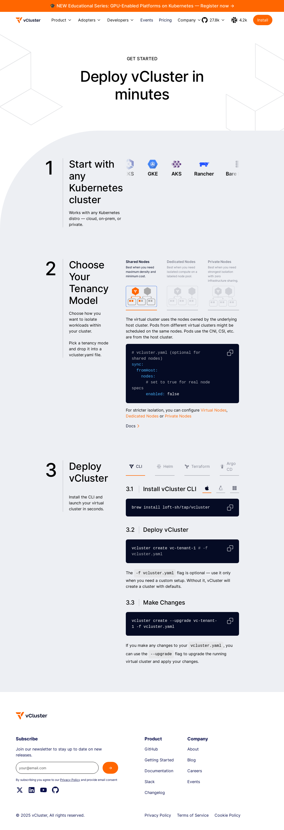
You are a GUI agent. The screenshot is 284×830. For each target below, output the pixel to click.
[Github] (55, 790)
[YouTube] (43, 790)
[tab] (141, 285)
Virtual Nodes (213, 410)
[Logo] (28, 20)
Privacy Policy (70, 780)
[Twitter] (20, 790)
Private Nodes (178, 416)
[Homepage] (31, 716)
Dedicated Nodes (142, 416)
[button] (61, 20)
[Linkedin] (32, 790)
